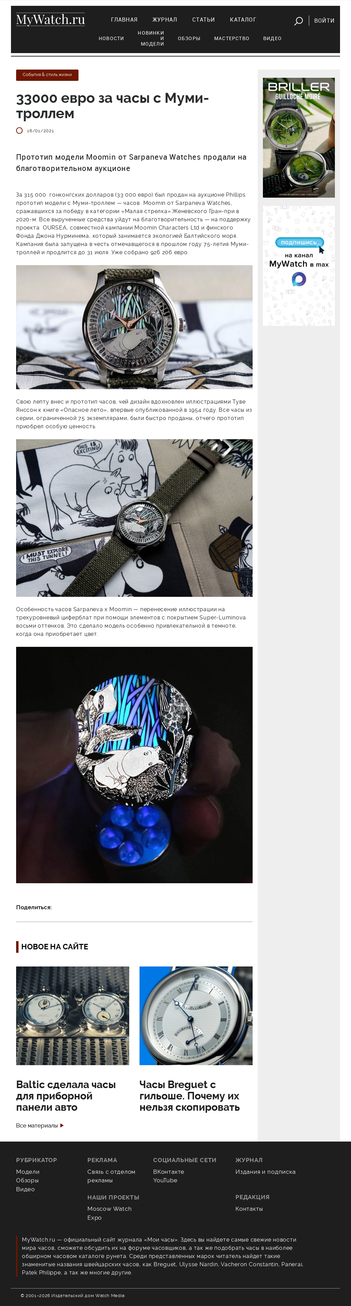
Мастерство (232, 38)
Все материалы (37, 1126)
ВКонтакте (168, 1171)
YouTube (165, 1180)
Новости (111, 38)
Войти (324, 20)
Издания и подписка (265, 1171)
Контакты (249, 1208)
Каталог (243, 19)
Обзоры (189, 38)
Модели (28, 1171)
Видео (272, 38)
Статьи (203, 19)
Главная (124, 19)
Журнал (165, 19)
